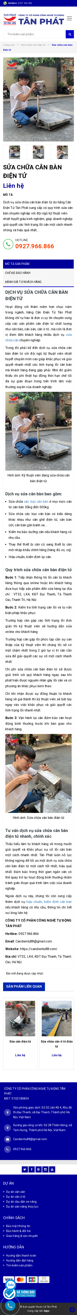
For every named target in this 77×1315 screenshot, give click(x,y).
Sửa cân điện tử (20, 1041)
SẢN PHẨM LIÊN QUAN (24, 986)
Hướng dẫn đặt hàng (19, 1260)
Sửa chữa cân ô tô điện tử (57, 1044)
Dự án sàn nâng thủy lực (22, 1206)
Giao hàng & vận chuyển (22, 1236)
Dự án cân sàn (15, 1191)
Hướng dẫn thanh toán (21, 1255)
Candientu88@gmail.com (30, 1139)
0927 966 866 (25, 3)
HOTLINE (34, 244)
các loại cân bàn (36, 502)
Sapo (47, 1310)
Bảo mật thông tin (18, 1226)
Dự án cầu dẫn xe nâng (21, 1201)
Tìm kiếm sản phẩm (19, 1265)
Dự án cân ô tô (15, 1196)
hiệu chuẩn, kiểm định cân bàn (49, 902)
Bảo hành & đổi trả (18, 1231)
